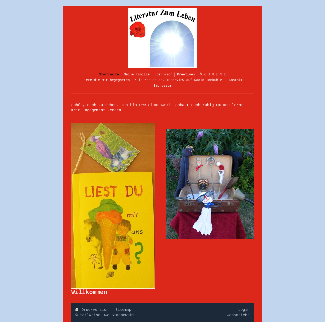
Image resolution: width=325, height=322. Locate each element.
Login (244, 310)
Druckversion (93, 310)
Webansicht (238, 315)
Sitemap (123, 310)
